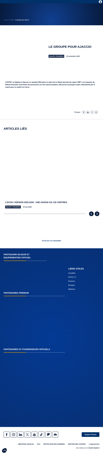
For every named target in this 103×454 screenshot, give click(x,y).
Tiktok (43, 434)
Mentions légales (25, 444)
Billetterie (71, 289)
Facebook (6, 434)
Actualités (11, 20)
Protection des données (53, 444)
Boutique (71, 285)
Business (71, 281)
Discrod (57, 434)
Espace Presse (90, 434)
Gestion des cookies (76, 444)
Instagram (14, 434)
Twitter (28, 434)
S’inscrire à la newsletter (51, 241)
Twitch (50, 434)
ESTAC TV (72, 277)
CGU (37, 444)
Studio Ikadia (93, 448)
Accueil (6, 20)
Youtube (35, 434)
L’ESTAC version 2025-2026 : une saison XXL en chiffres (36, 202)
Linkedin (21, 434)
